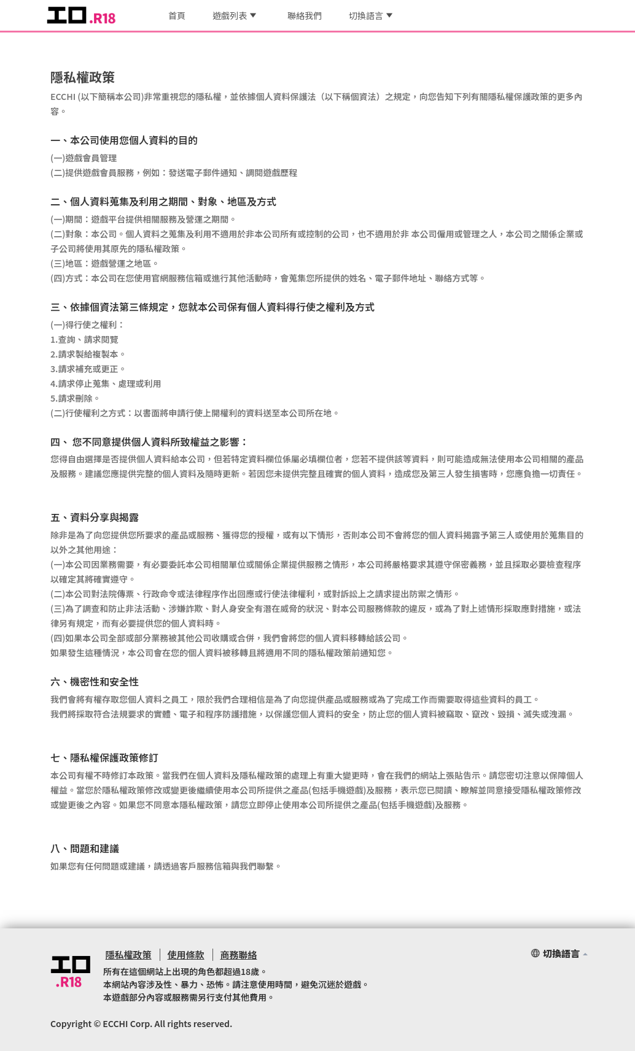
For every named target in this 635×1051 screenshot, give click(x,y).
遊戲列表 (234, 15)
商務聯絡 (232, 954)
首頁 (176, 15)
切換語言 (370, 15)
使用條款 (181, 954)
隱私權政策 (126, 954)
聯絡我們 (304, 15)
